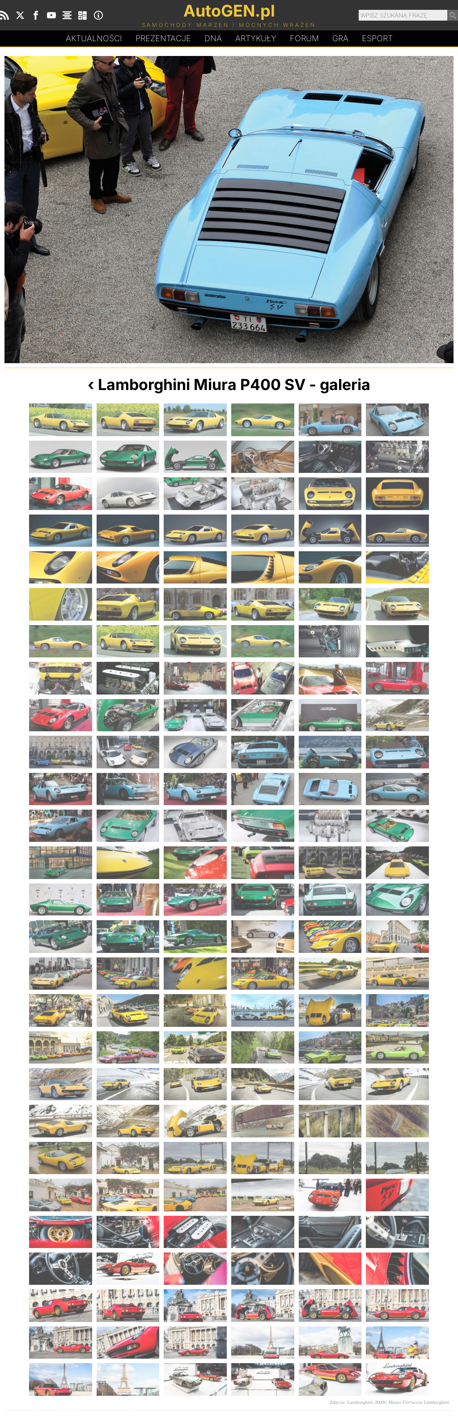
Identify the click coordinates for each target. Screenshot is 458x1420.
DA (213, 38)
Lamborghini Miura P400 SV (201, 384)
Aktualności (94, 38)
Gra (340, 38)
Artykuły (255, 38)
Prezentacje (163, 38)
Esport (377, 38)
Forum (304, 38)
